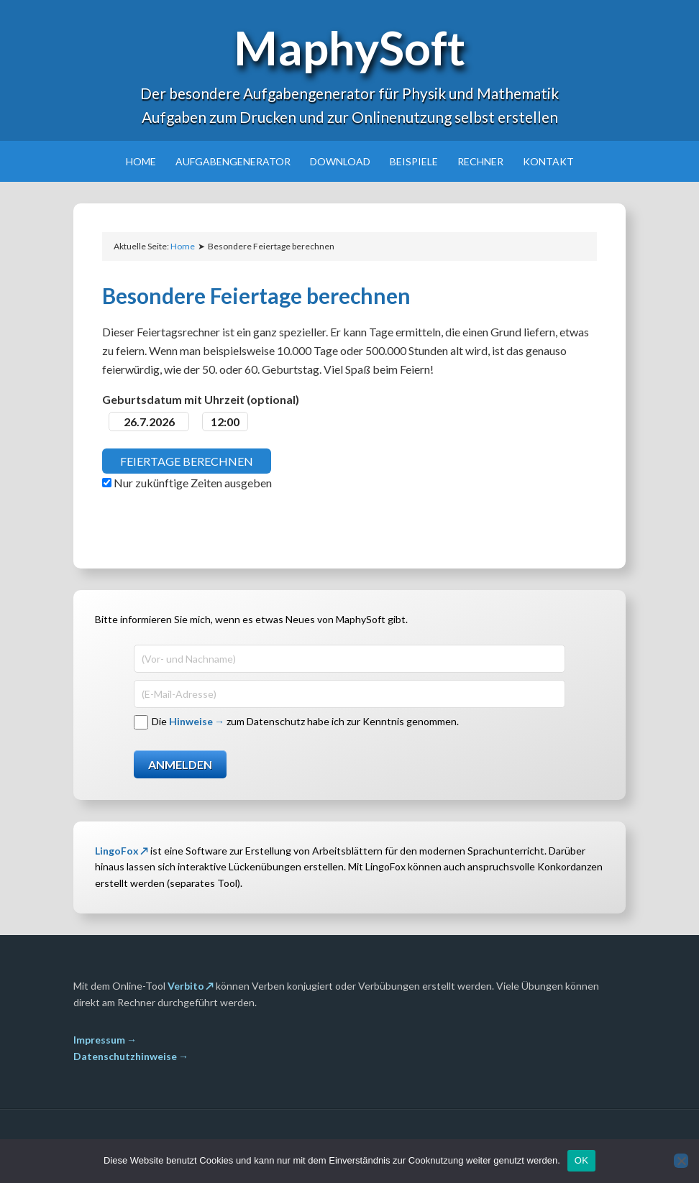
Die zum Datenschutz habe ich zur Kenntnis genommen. (305, 721)
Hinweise (191, 721)
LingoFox (117, 850)
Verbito (186, 986)
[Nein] (681, 1161)
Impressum (99, 1040)
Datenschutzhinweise (125, 1056)
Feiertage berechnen (186, 461)
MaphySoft (349, 47)
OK (581, 1160)
